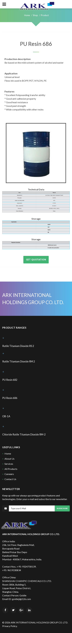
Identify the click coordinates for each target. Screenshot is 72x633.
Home (27, 15)
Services (9, 463)
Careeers (9, 474)
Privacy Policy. (9, 626)
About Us (9, 458)
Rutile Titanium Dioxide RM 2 (18, 361)
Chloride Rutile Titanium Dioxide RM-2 (24, 434)
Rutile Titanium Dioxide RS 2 (18, 346)
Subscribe (62, 508)
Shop (35, 15)
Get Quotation (36, 259)
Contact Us (10, 479)
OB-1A (6, 416)
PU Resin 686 (9, 398)
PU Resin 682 (9, 379)
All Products (11, 468)
